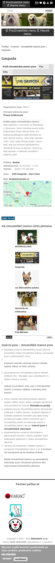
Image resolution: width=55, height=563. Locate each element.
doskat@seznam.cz (19, 179)
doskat (16, 162)
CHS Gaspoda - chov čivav (26, 174)
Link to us (8, 218)
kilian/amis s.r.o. (39, 538)
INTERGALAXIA (23, 246)
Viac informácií (8, 554)
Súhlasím (6, 558)
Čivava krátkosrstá (13, 115)
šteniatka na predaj (40, 405)
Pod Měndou (21, 332)
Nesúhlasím (20, 559)
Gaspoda (19, 267)
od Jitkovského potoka (27, 287)
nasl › (49, 337)
